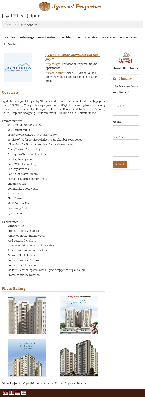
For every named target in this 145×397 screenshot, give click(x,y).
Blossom (82, 383)
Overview (10, 37)
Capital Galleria (32, 383)
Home (7, 24)
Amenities (65, 37)
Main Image (26, 37)
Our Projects (19, 24)
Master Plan (108, 37)
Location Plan (46, 37)
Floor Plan (90, 37)
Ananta (48, 383)
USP (78, 37)
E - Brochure (11, 44)
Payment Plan (128, 37)
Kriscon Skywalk (65, 383)
